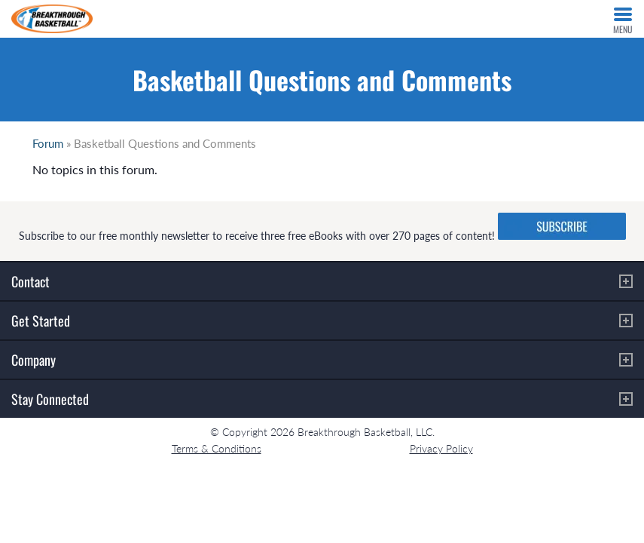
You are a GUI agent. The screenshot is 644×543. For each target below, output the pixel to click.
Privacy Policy (441, 448)
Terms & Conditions (216, 448)
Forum (47, 143)
